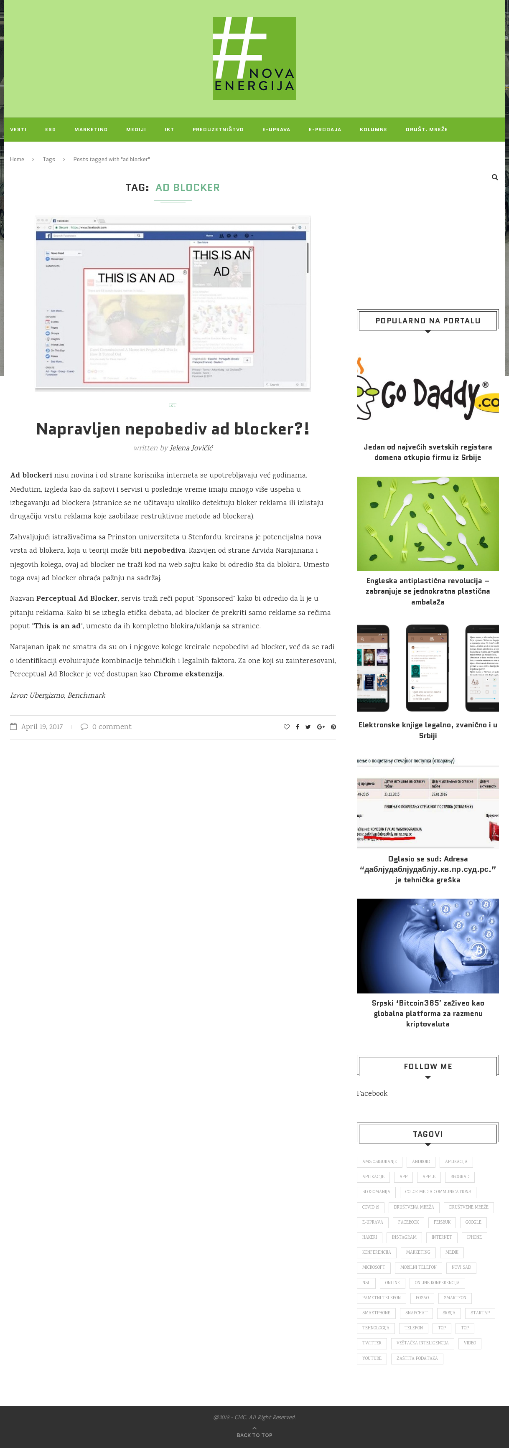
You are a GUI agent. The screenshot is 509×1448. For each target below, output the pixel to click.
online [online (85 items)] (392, 1283)
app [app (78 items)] (403, 1177)
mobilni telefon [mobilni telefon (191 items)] (418, 1268)
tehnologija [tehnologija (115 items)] (375, 1328)
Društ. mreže (427, 129)
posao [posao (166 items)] (422, 1298)
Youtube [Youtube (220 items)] (372, 1359)
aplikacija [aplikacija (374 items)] (456, 1162)
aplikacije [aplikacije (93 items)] (373, 1177)
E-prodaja (325, 129)
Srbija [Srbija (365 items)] (449, 1313)
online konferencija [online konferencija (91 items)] (437, 1283)
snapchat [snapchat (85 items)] (416, 1313)
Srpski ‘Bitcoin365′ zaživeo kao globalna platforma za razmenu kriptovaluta (428, 1013)
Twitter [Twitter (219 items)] (372, 1343)
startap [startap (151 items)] (480, 1313)
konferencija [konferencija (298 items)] (376, 1253)
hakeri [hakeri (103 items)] (369, 1238)
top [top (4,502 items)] (465, 1328)
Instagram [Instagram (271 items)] (404, 1238)
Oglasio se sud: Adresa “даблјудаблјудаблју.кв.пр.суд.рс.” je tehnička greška (427, 869)
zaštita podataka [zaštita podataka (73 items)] (417, 1359)
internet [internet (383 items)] (442, 1238)
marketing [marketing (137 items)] (418, 1253)
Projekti (24, 153)
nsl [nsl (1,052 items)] (366, 1283)
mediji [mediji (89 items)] (451, 1253)
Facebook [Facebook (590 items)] (408, 1222)
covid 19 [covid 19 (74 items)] (370, 1207)
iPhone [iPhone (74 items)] (474, 1238)
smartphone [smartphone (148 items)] (376, 1313)
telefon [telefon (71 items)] (414, 1328)
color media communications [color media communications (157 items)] (438, 1192)
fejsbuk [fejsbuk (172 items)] (442, 1222)
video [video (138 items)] (470, 1343)
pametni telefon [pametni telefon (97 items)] (381, 1298)
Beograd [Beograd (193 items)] (459, 1177)
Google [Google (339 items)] (473, 1222)
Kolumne (373, 129)
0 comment (106, 727)
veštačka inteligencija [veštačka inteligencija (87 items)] (423, 1343)
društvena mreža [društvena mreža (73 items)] (414, 1207)
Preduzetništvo (218, 129)
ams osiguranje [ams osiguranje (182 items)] (379, 1162)
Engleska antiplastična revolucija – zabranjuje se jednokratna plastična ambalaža (428, 591)
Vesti (18, 129)
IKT (169, 129)
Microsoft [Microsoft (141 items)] (373, 1268)
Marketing (91, 129)
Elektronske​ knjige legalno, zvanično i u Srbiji (427, 730)
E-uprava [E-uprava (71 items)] (372, 1222)
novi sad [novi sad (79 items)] (461, 1268)
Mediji (136, 129)
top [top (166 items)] (442, 1328)
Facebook (372, 1094)
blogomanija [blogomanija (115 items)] (376, 1192)
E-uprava (276, 129)
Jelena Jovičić (191, 448)
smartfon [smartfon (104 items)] (455, 1298)
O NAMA (67, 153)
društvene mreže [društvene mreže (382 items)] (469, 1207)
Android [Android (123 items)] (421, 1162)
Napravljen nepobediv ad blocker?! (173, 429)
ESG (50, 129)
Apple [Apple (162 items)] (428, 1177)
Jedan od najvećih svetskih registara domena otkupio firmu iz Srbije (428, 452)
